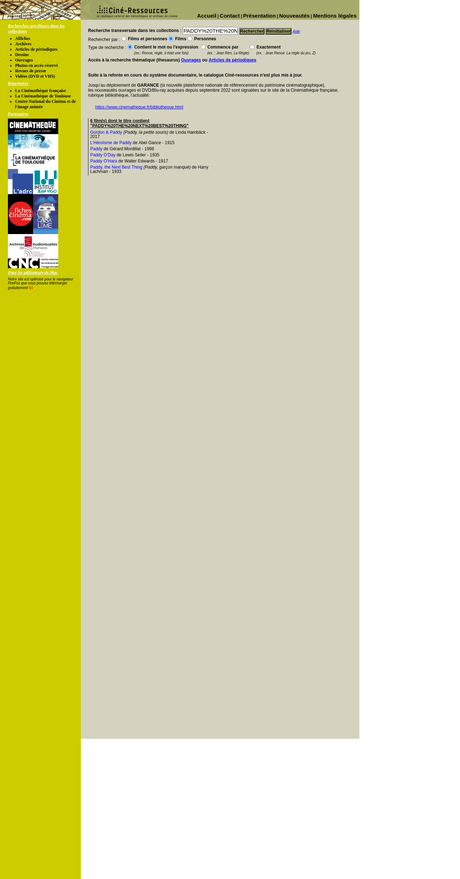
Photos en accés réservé (36, 65)
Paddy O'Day (102, 154)
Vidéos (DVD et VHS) (35, 76)
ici (31, 287)
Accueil (206, 16)
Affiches (22, 38)
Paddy (96, 148)
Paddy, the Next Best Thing (116, 167)
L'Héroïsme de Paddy (111, 142)
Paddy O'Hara (103, 161)
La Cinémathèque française (40, 90)
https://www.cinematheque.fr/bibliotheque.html (139, 107)
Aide (296, 31)
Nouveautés (294, 16)
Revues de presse (30, 70)
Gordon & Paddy (106, 132)
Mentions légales (334, 16)
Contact (230, 16)
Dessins (22, 54)
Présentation (259, 16)
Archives (23, 43)
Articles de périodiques (36, 49)
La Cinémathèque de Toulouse (43, 96)
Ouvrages (24, 60)
